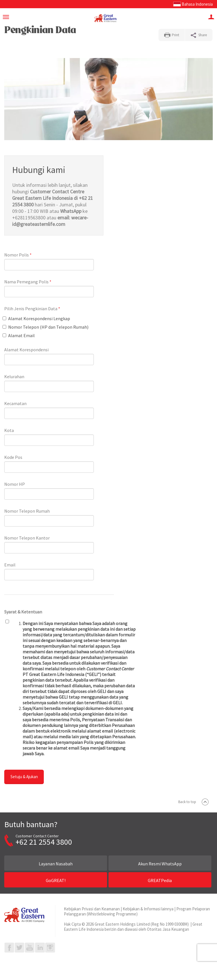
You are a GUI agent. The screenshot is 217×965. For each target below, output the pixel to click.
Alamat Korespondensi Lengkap (36, 318)
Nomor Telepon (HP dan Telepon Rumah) (45, 327)
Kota (9, 430)
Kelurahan (14, 376)
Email (10, 565)
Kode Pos (13, 457)
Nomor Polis (18, 255)
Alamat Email (19, 335)
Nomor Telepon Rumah (27, 511)
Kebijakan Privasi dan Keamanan (92, 908)
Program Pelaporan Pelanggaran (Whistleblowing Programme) (137, 911)
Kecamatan (15, 403)
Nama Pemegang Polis (27, 281)
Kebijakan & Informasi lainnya (148, 908)
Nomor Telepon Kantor (27, 538)
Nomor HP (14, 484)
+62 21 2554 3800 (44, 842)
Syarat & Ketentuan (23, 612)
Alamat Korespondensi (26, 349)
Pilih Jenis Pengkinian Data (32, 308)
